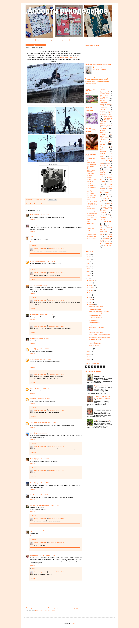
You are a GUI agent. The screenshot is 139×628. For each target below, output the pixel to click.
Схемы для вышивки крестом (106, 227)
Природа (103, 212)
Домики (102, 149)
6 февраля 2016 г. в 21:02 (47, 261)
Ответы (34, 245)
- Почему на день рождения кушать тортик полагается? (102, 397)
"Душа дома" (104, 92)
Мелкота (32, 338)
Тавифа (89, 221)
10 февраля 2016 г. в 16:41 (57, 531)
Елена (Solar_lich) (35, 422)
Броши (104, 113)
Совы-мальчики (93, 320)
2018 (89, 273)
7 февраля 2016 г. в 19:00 (40, 433)
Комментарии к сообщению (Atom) (45, 610)
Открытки (104, 192)
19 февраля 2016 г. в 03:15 (47, 555)
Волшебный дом (92, 164)
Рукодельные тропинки (91, 209)
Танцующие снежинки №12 (96, 306)
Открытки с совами (94, 322)
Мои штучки (90, 193)
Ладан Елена (34, 314)
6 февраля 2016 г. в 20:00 (45, 225)
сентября (91, 287)
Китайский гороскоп (105, 165)
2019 (89, 271)
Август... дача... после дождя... (103, 420)
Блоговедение (103, 107)
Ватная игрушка (107, 116)
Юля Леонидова (35, 261)
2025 (89, 256)
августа (91, 290)
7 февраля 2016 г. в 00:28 (43, 359)
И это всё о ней (91, 179)
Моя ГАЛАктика (91, 195)
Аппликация (103, 102)
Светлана (33, 359)
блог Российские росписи (77, 40)
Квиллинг (108, 163)
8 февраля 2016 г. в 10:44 (56, 470)
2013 (89, 356)
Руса (31, 495)
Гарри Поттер (104, 137)
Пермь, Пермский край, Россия (38, 204)
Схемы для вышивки (63, 40)
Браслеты (102, 111)
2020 (89, 268)
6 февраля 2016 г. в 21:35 (56, 272)
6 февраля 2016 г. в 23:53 (41, 349)
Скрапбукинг (106, 221)
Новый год (108, 185)
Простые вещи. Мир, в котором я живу (92, 205)
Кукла (110, 167)
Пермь (32, 202)
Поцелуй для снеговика (101, 386)
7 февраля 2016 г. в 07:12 (44, 398)
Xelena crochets (91, 238)
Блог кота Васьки (92, 158)
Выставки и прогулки (106, 121)
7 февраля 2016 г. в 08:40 (56, 374)
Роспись (105, 216)
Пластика (102, 202)
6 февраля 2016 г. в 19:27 (41, 214)
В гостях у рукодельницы (91, 161)
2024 (89, 259)
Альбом (102, 101)
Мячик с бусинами (94, 345)
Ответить (32, 219)
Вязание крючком (103, 131)
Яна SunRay (33, 225)
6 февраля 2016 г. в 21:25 (45, 314)
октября (91, 285)
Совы (107, 224)
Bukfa (32, 237)
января (91, 349)
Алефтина (33, 398)
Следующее (29, 608)
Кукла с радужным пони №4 (102, 409)
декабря (91, 280)
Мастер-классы (52, 40)
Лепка (106, 169)
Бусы (110, 114)
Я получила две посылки (96, 317)
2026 (89, 254)
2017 (89, 276)
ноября (91, 283)
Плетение (102, 203)
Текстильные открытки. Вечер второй (99, 334)
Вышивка (102, 123)
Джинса (102, 142)
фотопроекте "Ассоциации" (68, 57)
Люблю (89, 183)
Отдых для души (92, 201)
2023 (89, 261)
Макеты (102, 177)
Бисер (102, 104)
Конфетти (90, 181)
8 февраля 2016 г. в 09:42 (41, 459)
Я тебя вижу (108, 245)
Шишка (91, 330)
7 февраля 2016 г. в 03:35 (41, 388)
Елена (32, 483)
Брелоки (110, 111)
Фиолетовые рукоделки (90, 224)
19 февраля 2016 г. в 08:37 (56, 572)
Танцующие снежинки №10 (96, 325)
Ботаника (102, 109)
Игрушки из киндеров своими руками (106, 155)
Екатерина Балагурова (37, 505)
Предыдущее (77, 608)
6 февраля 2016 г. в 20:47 (41, 237)
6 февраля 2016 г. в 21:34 (56, 248)
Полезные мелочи (106, 207)
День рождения (98, 375)
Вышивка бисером (106, 125)
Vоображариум (91, 236)
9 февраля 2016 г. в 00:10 (41, 483)
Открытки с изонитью (95, 309)
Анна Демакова (34, 555)
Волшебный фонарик (90, 167)
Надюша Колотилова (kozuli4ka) (39, 531)
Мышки (110, 183)
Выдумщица (90, 173)
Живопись (103, 151)
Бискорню (109, 104)
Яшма (89, 230)
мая (90, 297)
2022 (89, 264)
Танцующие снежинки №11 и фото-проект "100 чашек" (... (99, 312)
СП (101, 226)
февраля (91, 304)
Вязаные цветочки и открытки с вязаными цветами (98, 342)
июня (90, 295)
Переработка (104, 198)
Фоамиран (106, 238)
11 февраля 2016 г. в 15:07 (56, 542)
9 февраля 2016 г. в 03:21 (40, 495)
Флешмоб (109, 236)
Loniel (31, 349)
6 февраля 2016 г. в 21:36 (56, 300)
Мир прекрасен (91, 187)
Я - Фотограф (38, 202)
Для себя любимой (106, 147)
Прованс (110, 214)
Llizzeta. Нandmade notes (92, 233)
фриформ (102, 240)
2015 (89, 352)
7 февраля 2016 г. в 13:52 (48, 422)
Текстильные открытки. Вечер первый (99, 337)
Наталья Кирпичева (40, 248)
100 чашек (104, 95)
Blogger (73, 623)
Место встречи (91, 185)
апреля (91, 299)
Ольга (32, 214)
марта (91, 302)
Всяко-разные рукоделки (91, 170)
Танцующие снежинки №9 (96, 332)
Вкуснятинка (107, 118)
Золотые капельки (89, 176)
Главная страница (29, 40)
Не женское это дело (95, 339)
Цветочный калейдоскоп (90, 227)
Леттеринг (103, 170)
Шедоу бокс (107, 241)
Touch (31, 388)
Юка (31, 433)
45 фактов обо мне (41, 40)
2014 (89, 354)
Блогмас (105, 106)
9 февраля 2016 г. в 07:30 (51, 505)
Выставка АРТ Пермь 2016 (96, 327)
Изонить (102, 163)
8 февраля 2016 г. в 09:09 (56, 446)
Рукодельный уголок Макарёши (92, 212)
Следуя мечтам (91, 219)
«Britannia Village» (105, 93)
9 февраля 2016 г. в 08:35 (56, 518)
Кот (101, 167)
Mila (31, 285)
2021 (89, 266)
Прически (102, 214)
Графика (103, 139)
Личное (102, 172)
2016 (89, 278)
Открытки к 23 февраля (95, 315)
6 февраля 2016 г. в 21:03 (40, 285)
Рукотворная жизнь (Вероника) (92, 216)
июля (90, 292)
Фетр (110, 234)
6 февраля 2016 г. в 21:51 (42, 338)
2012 (89, 359)
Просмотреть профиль (99, 69)
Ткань (102, 234)
